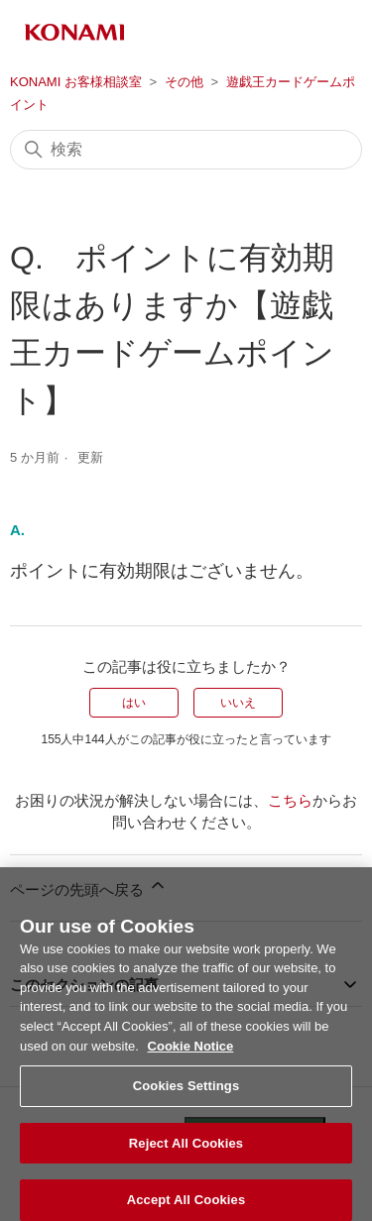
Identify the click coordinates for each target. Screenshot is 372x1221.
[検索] (186, 149)
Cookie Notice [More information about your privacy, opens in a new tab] (191, 1056)
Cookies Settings (186, 1095)
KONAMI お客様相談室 (76, 81)
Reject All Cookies (186, 1153)
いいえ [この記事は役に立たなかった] (238, 703)
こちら (290, 800)
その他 (184, 81)
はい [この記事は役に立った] (134, 703)
